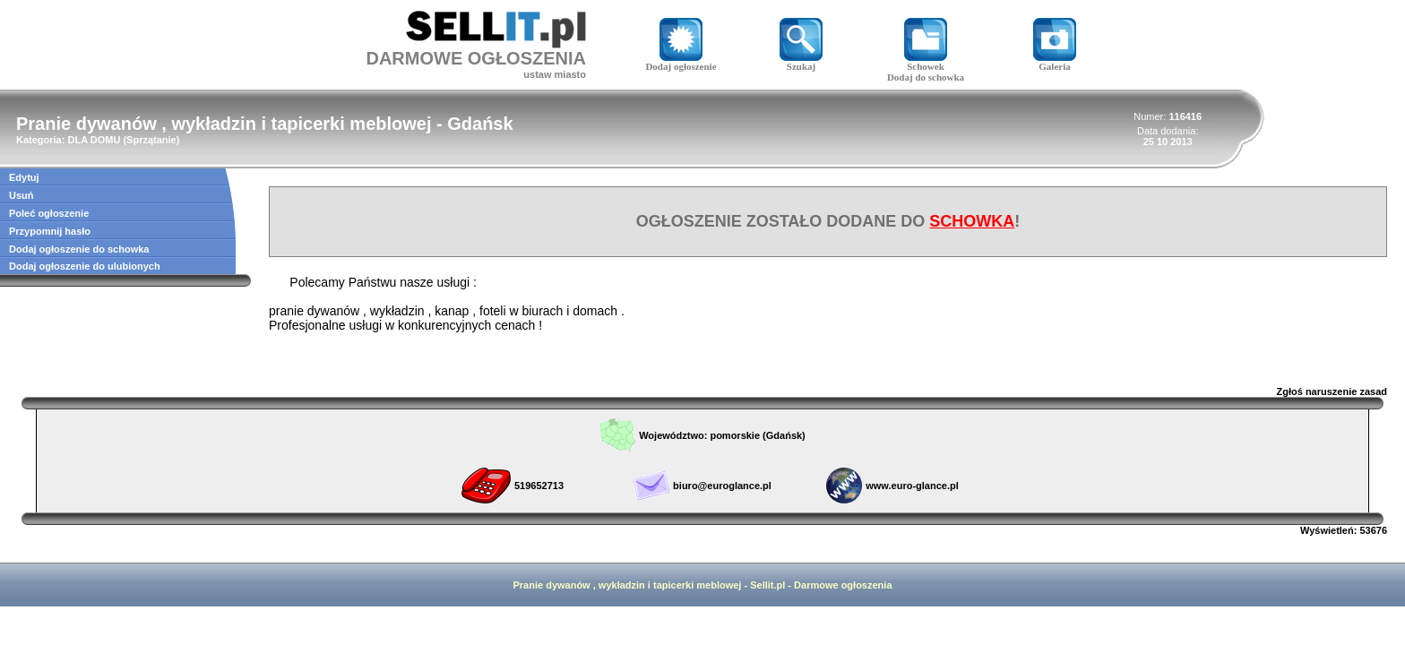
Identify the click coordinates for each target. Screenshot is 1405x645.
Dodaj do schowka (925, 77)
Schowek (925, 62)
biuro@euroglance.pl (722, 485)
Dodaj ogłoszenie (680, 62)
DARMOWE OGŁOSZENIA (476, 58)
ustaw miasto (554, 74)
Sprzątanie (151, 139)
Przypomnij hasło (50, 231)
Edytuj (24, 177)
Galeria (1054, 62)
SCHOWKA (971, 221)
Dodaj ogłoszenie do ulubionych (84, 266)
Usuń (21, 195)
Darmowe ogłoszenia (843, 585)
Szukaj (801, 62)
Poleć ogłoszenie (49, 213)
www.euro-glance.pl (912, 485)
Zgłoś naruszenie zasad (1332, 391)
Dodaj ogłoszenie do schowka (79, 249)
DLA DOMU (93, 139)
